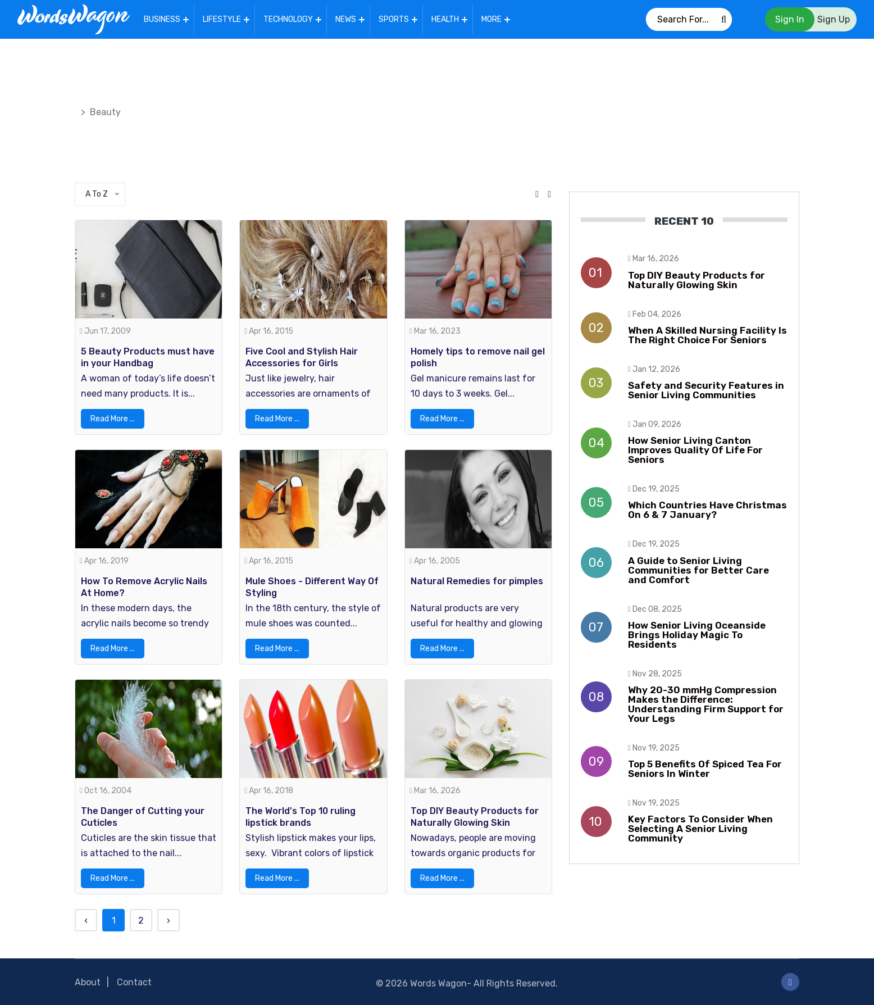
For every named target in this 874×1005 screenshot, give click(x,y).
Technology (288, 19)
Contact (134, 982)
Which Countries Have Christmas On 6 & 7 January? (707, 509)
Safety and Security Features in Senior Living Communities (706, 390)
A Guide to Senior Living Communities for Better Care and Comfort (698, 570)
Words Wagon (438, 983)
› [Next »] (168, 920)
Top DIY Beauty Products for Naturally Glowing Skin (696, 280)
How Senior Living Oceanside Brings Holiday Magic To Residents (697, 635)
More (491, 19)
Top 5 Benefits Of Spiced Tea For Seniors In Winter (705, 768)
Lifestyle (222, 19)
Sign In (789, 19)
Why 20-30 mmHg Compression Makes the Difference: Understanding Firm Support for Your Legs (706, 704)
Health (445, 19)
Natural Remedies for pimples (477, 581)
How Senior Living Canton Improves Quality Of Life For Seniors (695, 450)
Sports (394, 19)
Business (162, 19)
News (345, 19)
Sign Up (833, 19)
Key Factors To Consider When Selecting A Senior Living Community (700, 828)
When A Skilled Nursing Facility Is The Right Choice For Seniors (707, 335)
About (88, 982)
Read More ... (112, 419)
